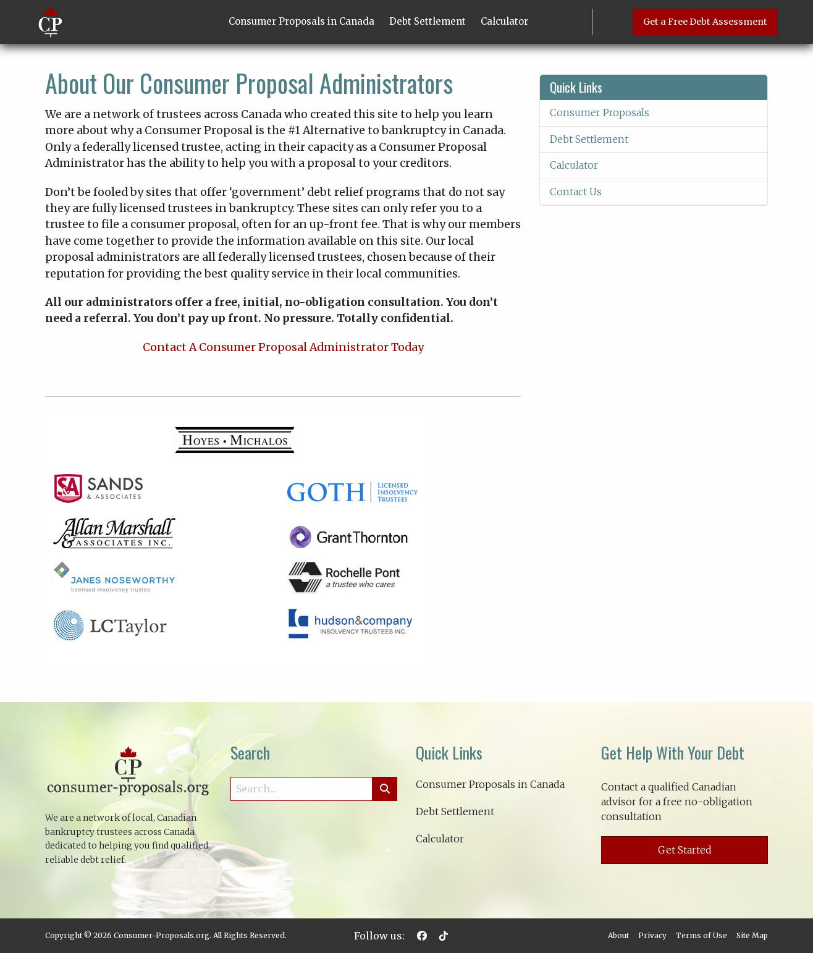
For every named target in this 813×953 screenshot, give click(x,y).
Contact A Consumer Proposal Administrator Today (283, 347)
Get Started (685, 850)
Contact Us (576, 191)
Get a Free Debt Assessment (705, 21)
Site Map (752, 935)
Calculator (504, 21)
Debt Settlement (427, 21)
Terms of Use (701, 935)
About (618, 935)
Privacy (652, 935)
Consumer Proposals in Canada (301, 21)
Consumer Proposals (599, 112)
